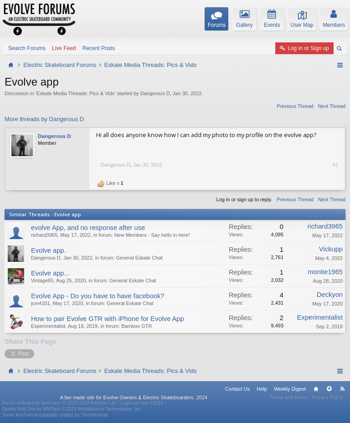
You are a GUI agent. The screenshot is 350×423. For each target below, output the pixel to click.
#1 (335, 165)
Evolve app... (50, 273)
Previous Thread (295, 106)
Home (316, 389)
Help (262, 389)
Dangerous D (155, 93)
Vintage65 (42, 280)
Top (329, 389)
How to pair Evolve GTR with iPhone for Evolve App (107, 318)
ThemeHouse (94, 415)
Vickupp (331, 249)
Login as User (142, 403)
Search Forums (27, 48)
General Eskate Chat (139, 257)
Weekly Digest (290, 389)
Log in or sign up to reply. (244, 199)
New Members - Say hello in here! (152, 235)
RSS (342, 389)
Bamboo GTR (136, 326)
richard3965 (44, 235)
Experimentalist (48, 326)
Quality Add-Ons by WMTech (72, 409)
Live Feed (64, 48)
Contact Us (237, 389)
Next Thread (331, 106)
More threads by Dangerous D (44, 119)
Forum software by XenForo (59, 403)
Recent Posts (98, 48)
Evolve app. (48, 250)
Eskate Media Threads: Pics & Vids (75, 93)
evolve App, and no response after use (88, 227)
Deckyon (330, 294)
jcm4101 (40, 303)
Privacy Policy (327, 397)
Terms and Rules (289, 397)
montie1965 (325, 271)
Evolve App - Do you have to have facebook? (98, 296)
